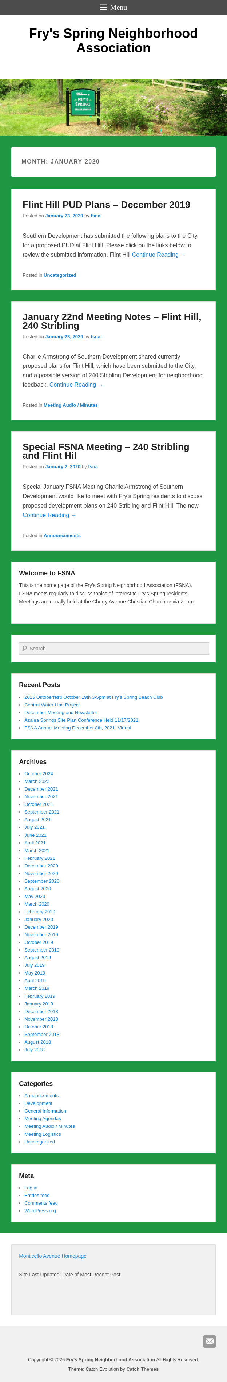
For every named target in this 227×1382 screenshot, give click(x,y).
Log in (30, 1187)
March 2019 (36, 988)
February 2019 (39, 996)
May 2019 (34, 973)
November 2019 (41, 934)
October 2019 (38, 942)
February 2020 (39, 911)
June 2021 (35, 835)
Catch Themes (142, 1369)
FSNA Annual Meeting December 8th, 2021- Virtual (77, 728)
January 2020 (38, 919)
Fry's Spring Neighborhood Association (113, 40)
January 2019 (38, 1004)
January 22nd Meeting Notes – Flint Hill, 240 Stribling (112, 321)
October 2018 (38, 1026)
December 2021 (41, 789)
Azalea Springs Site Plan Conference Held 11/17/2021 (81, 720)
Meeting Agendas (42, 1118)
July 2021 (34, 827)
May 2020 (34, 896)
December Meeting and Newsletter (60, 712)
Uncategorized (60, 275)
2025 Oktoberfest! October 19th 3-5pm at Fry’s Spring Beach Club (93, 697)
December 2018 (41, 1011)
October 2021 (38, 804)
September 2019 (41, 950)
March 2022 (36, 781)
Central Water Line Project (52, 705)
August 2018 (37, 1042)
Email (209, 1341)
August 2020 (37, 888)
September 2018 (41, 1034)
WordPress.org (40, 1210)
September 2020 (41, 881)
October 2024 (38, 773)
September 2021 (41, 812)
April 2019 (35, 980)
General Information (45, 1111)
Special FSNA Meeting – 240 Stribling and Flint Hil (106, 451)
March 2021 (36, 850)
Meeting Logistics (42, 1134)
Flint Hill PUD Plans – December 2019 (106, 204)
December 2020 (41, 866)
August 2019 (37, 957)
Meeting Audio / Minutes (71, 405)
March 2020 (36, 904)
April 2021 (35, 843)
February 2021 (39, 858)
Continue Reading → (159, 255)
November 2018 (41, 1019)
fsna (95, 215)
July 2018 (34, 1049)
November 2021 (41, 796)
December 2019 (41, 927)
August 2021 (37, 819)
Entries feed (36, 1195)
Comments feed (41, 1203)
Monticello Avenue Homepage (53, 1256)
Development (38, 1103)
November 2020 (41, 873)
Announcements (62, 535)
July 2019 (34, 965)
